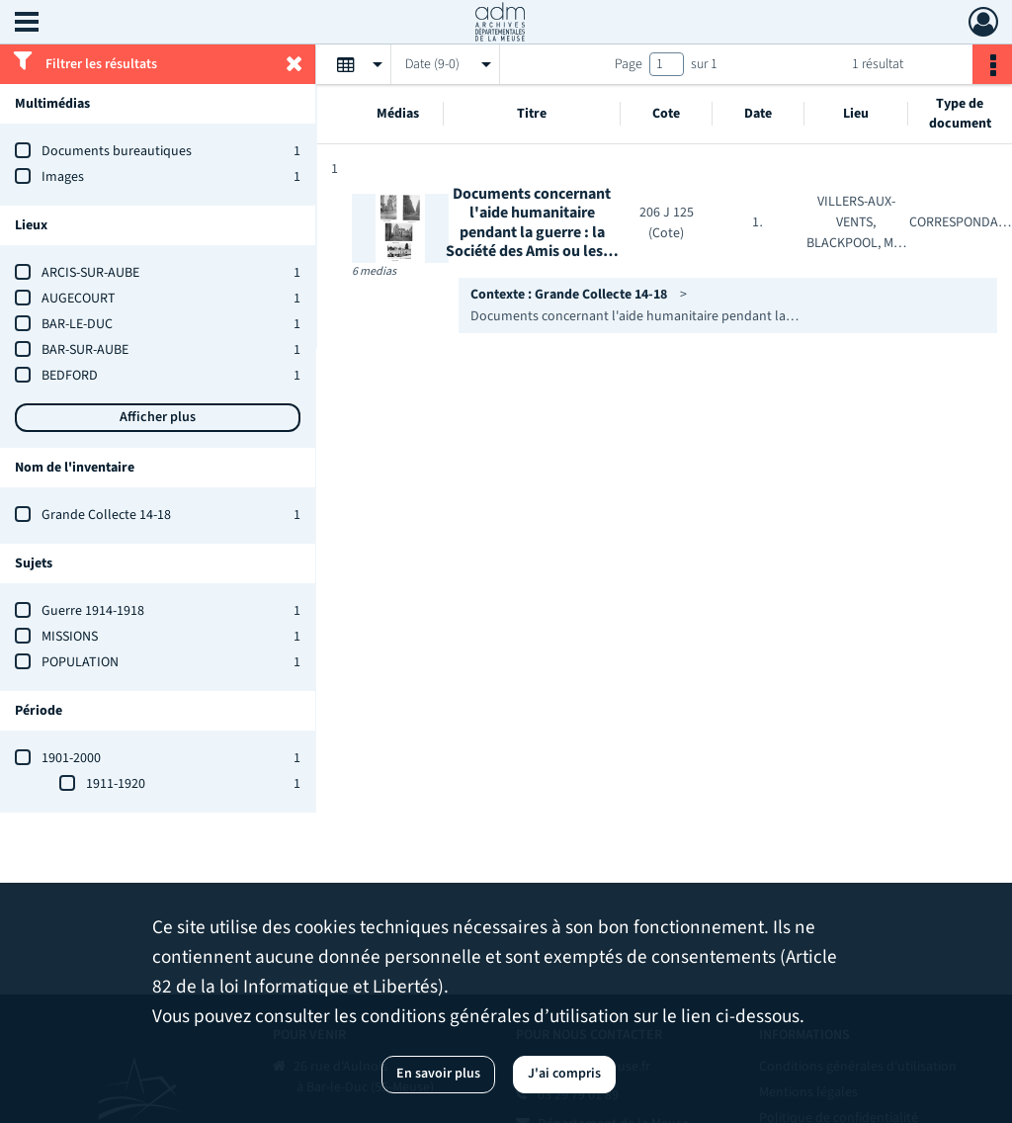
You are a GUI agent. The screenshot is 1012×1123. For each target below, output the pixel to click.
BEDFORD (70, 376)
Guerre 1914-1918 (93, 611)
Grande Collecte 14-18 (106, 515)
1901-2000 (71, 758)
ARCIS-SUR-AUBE (90, 273)
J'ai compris (564, 1073)
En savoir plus (438, 1073)
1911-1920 (115, 784)
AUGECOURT (79, 298)
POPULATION (80, 662)
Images (63, 177)
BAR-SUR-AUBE (85, 350)
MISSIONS (70, 637)
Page (628, 64)
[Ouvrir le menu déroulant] (27, 24)
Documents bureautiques (117, 151)
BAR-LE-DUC (77, 324)
